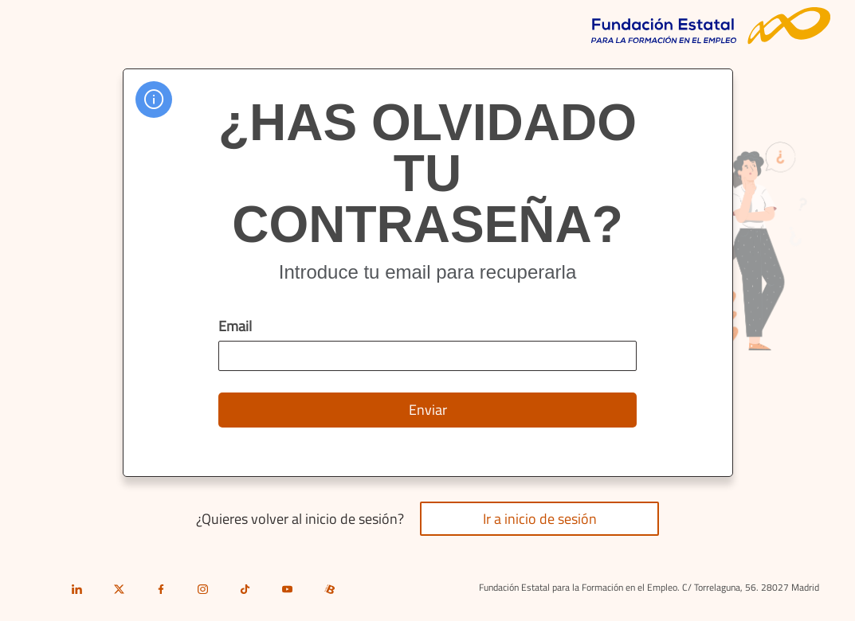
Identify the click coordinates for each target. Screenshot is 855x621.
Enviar (428, 409)
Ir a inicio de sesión (540, 518)
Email (235, 326)
